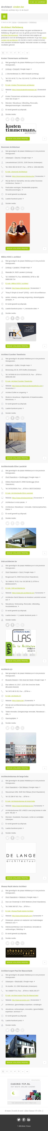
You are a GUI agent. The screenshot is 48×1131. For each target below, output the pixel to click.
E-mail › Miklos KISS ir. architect (17, 283)
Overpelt (16, 69)
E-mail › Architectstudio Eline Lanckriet (19, 493)
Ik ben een (38, 2)
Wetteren (22, 897)
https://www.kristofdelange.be (22, 806)
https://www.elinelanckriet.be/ (22, 498)
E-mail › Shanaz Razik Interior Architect (19, 911)
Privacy (28, 1126)
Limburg (8, 69)
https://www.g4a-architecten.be (23, 593)
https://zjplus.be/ (18, 700)
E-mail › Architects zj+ (13, 696)
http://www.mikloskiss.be (20, 288)
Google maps (26, 69)
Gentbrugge (23, 477)
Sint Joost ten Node (26, 680)
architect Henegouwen (10, 35)
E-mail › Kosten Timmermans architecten (20, 85)
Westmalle (18, 981)
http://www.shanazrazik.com (22, 916)
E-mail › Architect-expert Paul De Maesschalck (22, 995)
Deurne (17, 158)
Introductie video (32, 308)
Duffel (17, 365)
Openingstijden (12, 718)
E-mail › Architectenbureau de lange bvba (20, 801)
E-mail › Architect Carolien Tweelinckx (19, 381)
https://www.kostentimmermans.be (24, 90)
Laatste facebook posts (15, 199)
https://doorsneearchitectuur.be (23, 176)
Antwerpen (9, 158)
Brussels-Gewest (12, 680)
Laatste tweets (12, 615)
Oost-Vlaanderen (12, 477)
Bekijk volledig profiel (17, 139)
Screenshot (40, 176)
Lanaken (16, 267)
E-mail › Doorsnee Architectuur (16, 172)
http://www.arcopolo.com (21, 1000)
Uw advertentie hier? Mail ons (24, 1103)
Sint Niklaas (23, 787)
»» (27, 53)
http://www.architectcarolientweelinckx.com (27, 386)
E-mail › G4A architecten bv (15, 588)
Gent (21, 572)
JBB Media (22, 1126)
